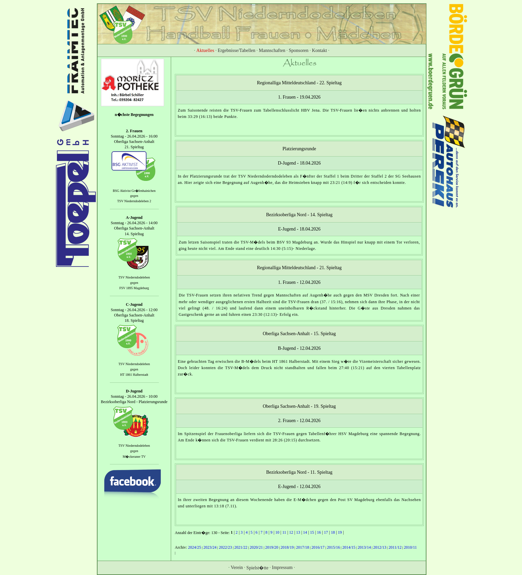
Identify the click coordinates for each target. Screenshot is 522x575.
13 (298, 532)
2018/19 (287, 547)
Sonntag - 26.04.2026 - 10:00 (134, 396)
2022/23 (225, 547)
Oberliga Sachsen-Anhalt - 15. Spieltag (299, 333)
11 (284, 532)
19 (340, 532)
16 (319, 532)
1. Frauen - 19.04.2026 (299, 97)
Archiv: (181, 547)
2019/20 (271, 547)
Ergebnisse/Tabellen (236, 50)
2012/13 (379, 547)
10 (277, 532)
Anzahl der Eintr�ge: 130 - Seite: (203, 532)
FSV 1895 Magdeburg (134, 288)
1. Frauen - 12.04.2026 (299, 282)
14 (305, 532)
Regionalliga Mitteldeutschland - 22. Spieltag (299, 82)
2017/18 (302, 547)
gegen (134, 196)
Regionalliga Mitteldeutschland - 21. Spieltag (299, 267)
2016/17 (318, 547)
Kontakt (319, 50)
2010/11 (410, 547)
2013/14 (364, 547)
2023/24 (209, 547)
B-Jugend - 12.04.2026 (299, 348)
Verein (237, 567)
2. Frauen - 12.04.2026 (299, 420)
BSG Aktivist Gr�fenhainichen (134, 191)
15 (312, 532)
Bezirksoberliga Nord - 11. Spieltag (299, 471)
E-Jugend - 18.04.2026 (299, 229)
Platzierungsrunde (299, 148)
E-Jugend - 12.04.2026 (299, 486)
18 (333, 532)
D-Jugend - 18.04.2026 (299, 163)
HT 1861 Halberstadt (134, 375)
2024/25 (194, 547)
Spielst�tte (257, 567)
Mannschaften (272, 50)
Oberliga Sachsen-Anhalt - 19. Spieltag (299, 405)
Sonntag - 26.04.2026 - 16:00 (134, 136)
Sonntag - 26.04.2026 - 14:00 (134, 223)
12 (291, 532)
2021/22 (240, 547)
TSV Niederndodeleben (134, 277)
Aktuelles (205, 50)
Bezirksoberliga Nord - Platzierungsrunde (134, 402)
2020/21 (256, 547)
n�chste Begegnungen (134, 114)
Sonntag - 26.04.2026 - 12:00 (134, 309)
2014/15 (348, 547)
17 (326, 532)
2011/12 (395, 547)
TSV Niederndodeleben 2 (134, 201)
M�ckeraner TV (134, 456)
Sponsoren (298, 50)
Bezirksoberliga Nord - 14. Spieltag (299, 214)
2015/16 (333, 547)
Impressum (282, 567)
